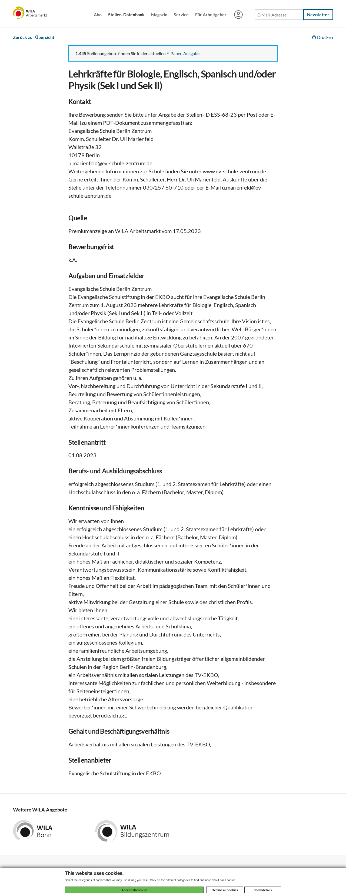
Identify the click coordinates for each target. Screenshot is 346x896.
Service (181, 14)
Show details (263, 890)
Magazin (159, 14)
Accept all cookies (134, 890)
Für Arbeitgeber (211, 14)
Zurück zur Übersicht (33, 37)
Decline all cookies (225, 890)
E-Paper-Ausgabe (183, 53)
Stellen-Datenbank (126, 14)
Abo (98, 14)
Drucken (322, 37)
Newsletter (318, 14)
